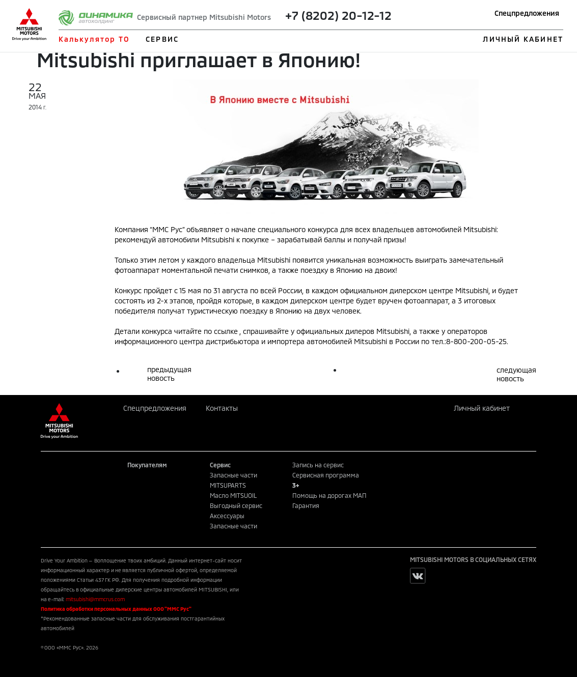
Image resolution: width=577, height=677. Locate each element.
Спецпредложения (526, 13)
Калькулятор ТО (94, 39)
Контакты (222, 408)
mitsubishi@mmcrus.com (95, 599)
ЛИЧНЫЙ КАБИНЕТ (523, 39)
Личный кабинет (482, 408)
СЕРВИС (162, 39)
